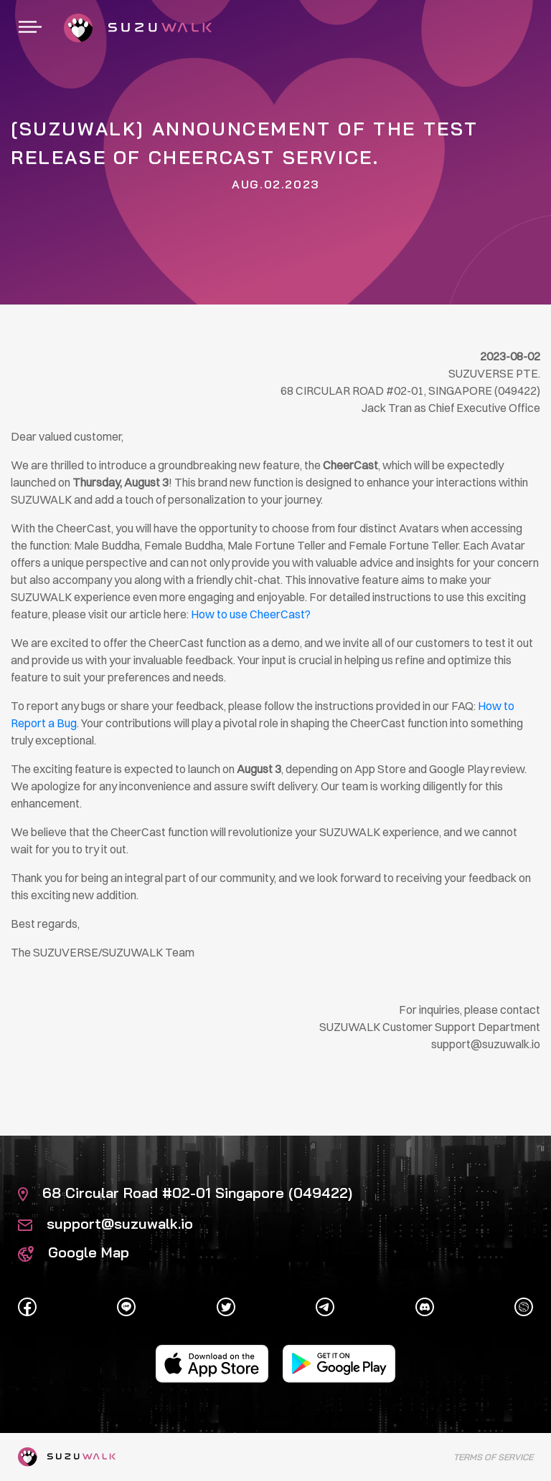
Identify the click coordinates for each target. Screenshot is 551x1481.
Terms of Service (493, 1457)
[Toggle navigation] (30, 28)
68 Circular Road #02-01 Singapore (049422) (185, 1193)
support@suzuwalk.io (105, 1223)
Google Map (73, 1252)
